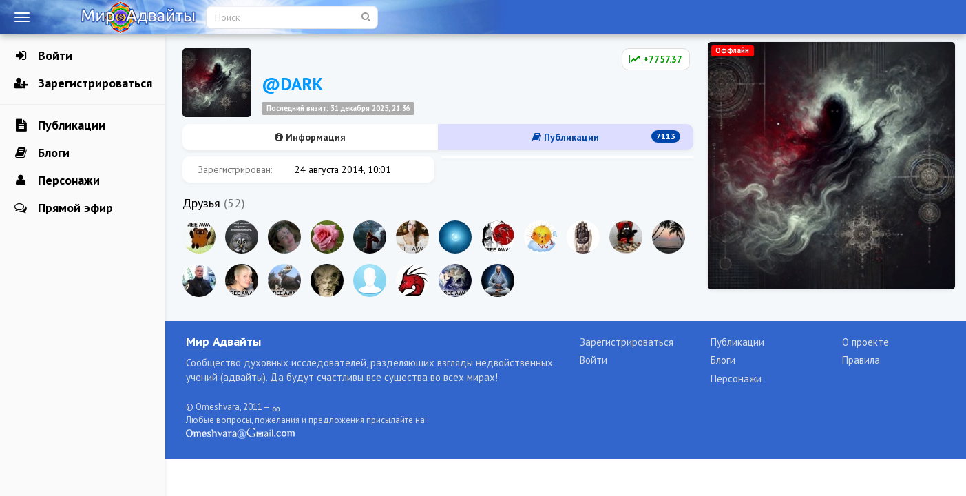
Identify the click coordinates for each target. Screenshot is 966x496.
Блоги (42, 153)
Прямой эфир (63, 208)
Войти (43, 56)
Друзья (201, 203)
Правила (861, 359)
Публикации (59, 125)
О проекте (865, 342)
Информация (310, 137)
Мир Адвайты (223, 341)
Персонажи (57, 180)
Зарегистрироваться (83, 83)
